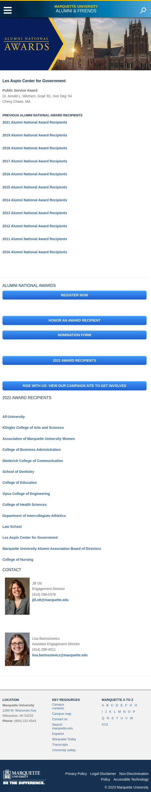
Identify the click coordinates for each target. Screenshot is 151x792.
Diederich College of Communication (32, 461)
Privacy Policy (76, 774)
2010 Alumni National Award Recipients (34, 252)
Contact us (59, 719)
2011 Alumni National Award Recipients (34, 239)
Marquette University (76, 6)
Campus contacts (58, 706)
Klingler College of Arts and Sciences (33, 428)
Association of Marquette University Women (38, 439)
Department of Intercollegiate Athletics (34, 516)
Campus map (61, 713)
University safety (64, 750)
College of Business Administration (31, 450)
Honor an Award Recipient (75, 320)
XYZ (105, 724)
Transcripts (60, 744)
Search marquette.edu (62, 726)
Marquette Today (64, 739)
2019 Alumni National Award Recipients (34, 135)
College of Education (19, 483)
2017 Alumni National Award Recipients (34, 161)
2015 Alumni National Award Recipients (34, 187)
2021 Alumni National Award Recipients (34, 122)
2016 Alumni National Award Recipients (34, 174)
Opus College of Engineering (26, 494)
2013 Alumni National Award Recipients (34, 213)
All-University (13, 417)
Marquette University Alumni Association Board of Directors (51, 549)
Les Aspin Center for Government (30, 537)
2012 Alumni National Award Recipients (34, 226)
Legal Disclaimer (103, 774)
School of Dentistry (18, 472)
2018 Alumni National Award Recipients (34, 148)
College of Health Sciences (24, 505)
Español (58, 734)
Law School (12, 527)
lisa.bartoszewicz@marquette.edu (60, 655)
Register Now (74, 295)
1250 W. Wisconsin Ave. (19, 710)
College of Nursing (17, 560)
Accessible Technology (131, 779)
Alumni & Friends (76, 10)
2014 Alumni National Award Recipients (34, 200)
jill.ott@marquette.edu (50, 600)
